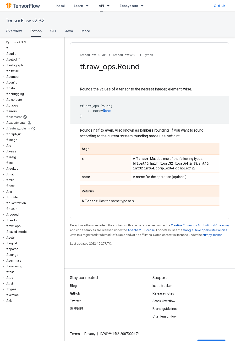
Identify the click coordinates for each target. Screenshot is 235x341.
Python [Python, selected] (36, 31)
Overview (14, 31)
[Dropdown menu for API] (109, 5)
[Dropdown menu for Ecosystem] (143, 5)
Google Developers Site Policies (205, 230)
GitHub (219, 6)
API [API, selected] (101, 6)
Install (60, 6)
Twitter (75, 301)
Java (69, 31)
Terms (75, 334)
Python (148, 55)
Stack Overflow (164, 301)
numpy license (212, 235)
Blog (73, 286)
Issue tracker (162, 286)
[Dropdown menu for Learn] (88, 5)
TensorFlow (88, 55)
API (104, 55)
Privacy (89, 334)
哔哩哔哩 (76, 309)
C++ (53, 31)
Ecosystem (129, 6)
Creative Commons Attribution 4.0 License (200, 225)
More (86, 31)
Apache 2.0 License (141, 230)
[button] (31, 48)
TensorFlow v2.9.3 (25, 21)
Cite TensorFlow (165, 316)
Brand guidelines (165, 309)
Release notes (163, 293)
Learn (78, 6)
